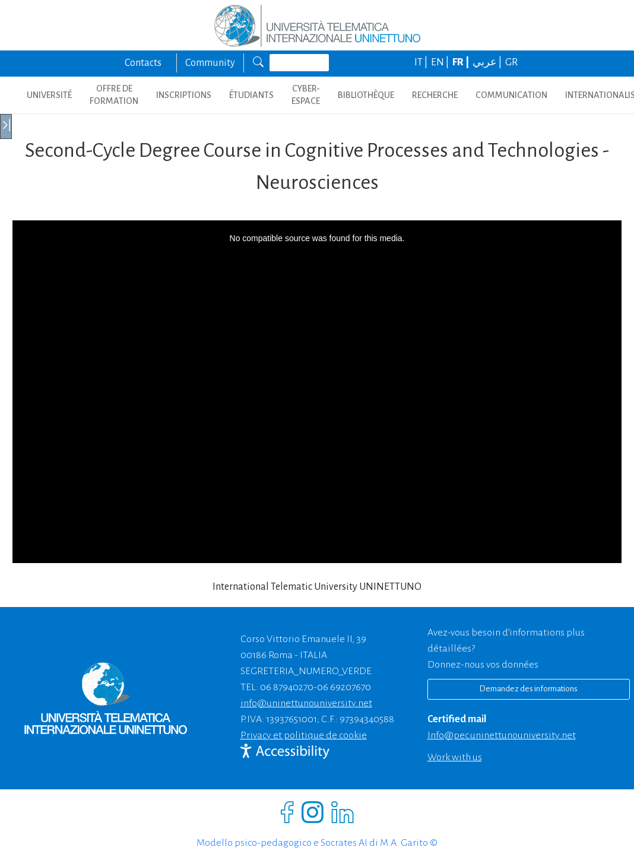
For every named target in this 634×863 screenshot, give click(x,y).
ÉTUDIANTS (251, 95)
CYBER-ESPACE (305, 95)
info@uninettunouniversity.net (306, 703)
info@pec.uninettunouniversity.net (501, 735)
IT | (421, 62)
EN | (441, 62)
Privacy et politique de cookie (303, 735)
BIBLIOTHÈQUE (366, 95)
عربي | (488, 62)
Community (210, 63)
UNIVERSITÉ (49, 95)
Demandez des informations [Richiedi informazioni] (528, 688)
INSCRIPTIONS (183, 95)
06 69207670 (344, 687)
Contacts (143, 63)
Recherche (435, 95)
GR (511, 62)
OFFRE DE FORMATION (114, 95)
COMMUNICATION (511, 95)
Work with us (454, 757)
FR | (461, 62)
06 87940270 (286, 687)
